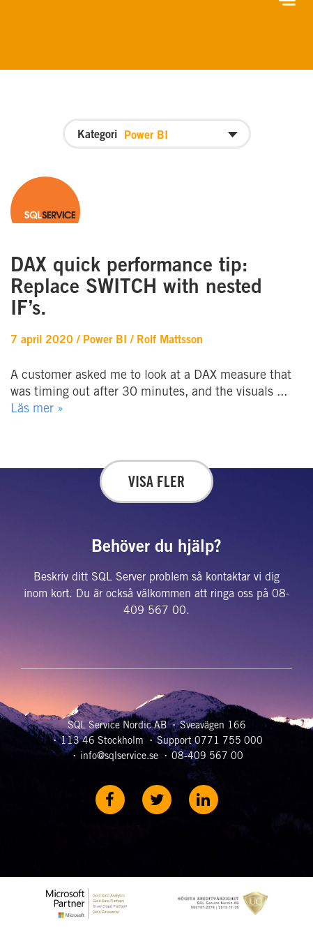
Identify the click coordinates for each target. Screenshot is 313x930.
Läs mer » (36, 409)
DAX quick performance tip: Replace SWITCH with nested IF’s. (136, 288)
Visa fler (156, 483)
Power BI (105, 340)
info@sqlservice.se (119, 757)
